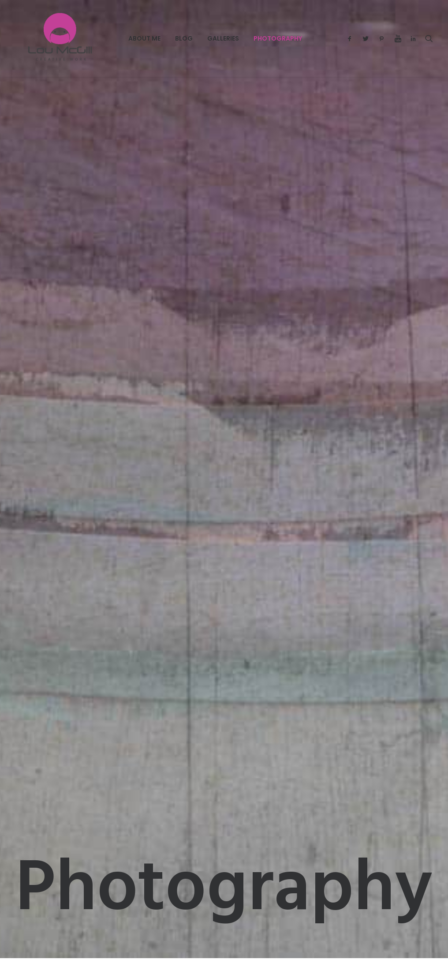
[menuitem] (121, 38)
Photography (255, 38)
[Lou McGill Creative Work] (49, 38)
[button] (352, 38)
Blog (161, 38)
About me (121, 38)
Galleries (200, 38)
